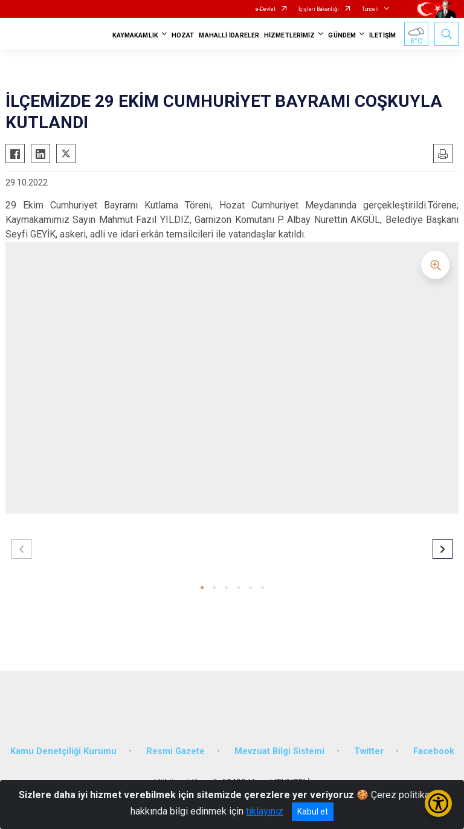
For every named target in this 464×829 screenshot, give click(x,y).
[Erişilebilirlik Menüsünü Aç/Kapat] (438, 803)
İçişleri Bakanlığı (318, 9)
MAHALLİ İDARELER (229, 35)
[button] (202, 587)
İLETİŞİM (382, 35)
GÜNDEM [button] (342, 35)
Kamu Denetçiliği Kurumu (63, 751)
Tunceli (370, 9)
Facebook (433, 751)
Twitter (369, 751)
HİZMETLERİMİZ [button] (289, 35)
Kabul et (312, 811)
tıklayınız (264, 811)
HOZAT (183, 35)
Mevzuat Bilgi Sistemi (279, 751)
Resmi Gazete (175, 751)
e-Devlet (266, 9)
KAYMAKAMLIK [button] (135, 35)
